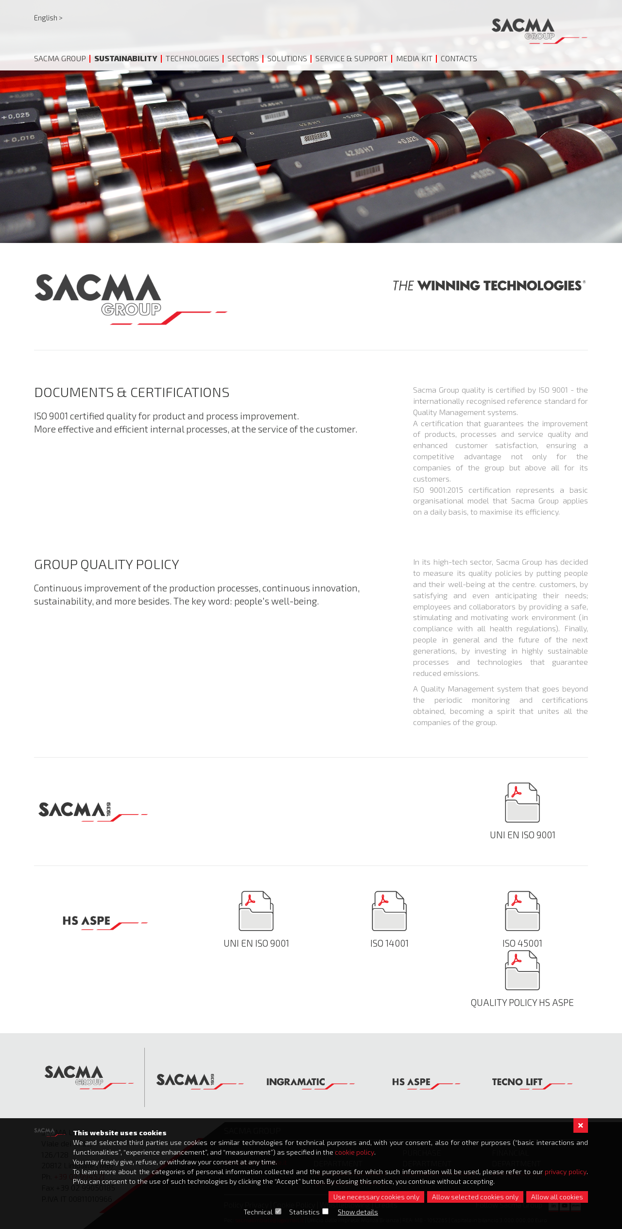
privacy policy (566, 1171)
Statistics (305, 1212)
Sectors (243, 58)
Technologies (192, 58)
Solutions (287, 58)
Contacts (459, 58)
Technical (258, 1212)
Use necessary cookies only (376, 1197)
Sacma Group (60, 58)
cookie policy (354, 1152)
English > (48, 17)
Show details (358, 1212)
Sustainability (125, 58)
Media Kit (414, 58)
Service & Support (351, 58)
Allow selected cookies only (475, 1197)
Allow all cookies (557, 1197)
